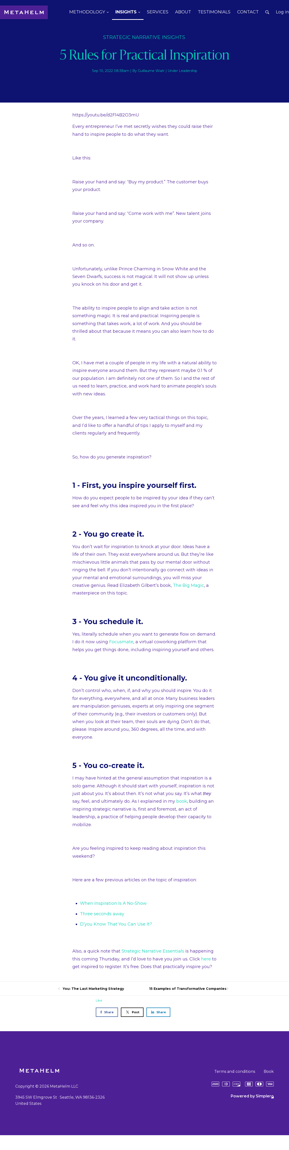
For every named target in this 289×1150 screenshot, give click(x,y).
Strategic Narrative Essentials (153, 951)
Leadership (188, 71)
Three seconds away (102, 913)
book (181, 801)
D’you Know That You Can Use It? (116, 924)
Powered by (252, 1096)
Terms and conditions (234, 1071)
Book (269, 1071)
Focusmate (121, 641)
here (206, 959)
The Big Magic (188, 585)
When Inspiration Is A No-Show (113, 903)
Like (99, 1000)
